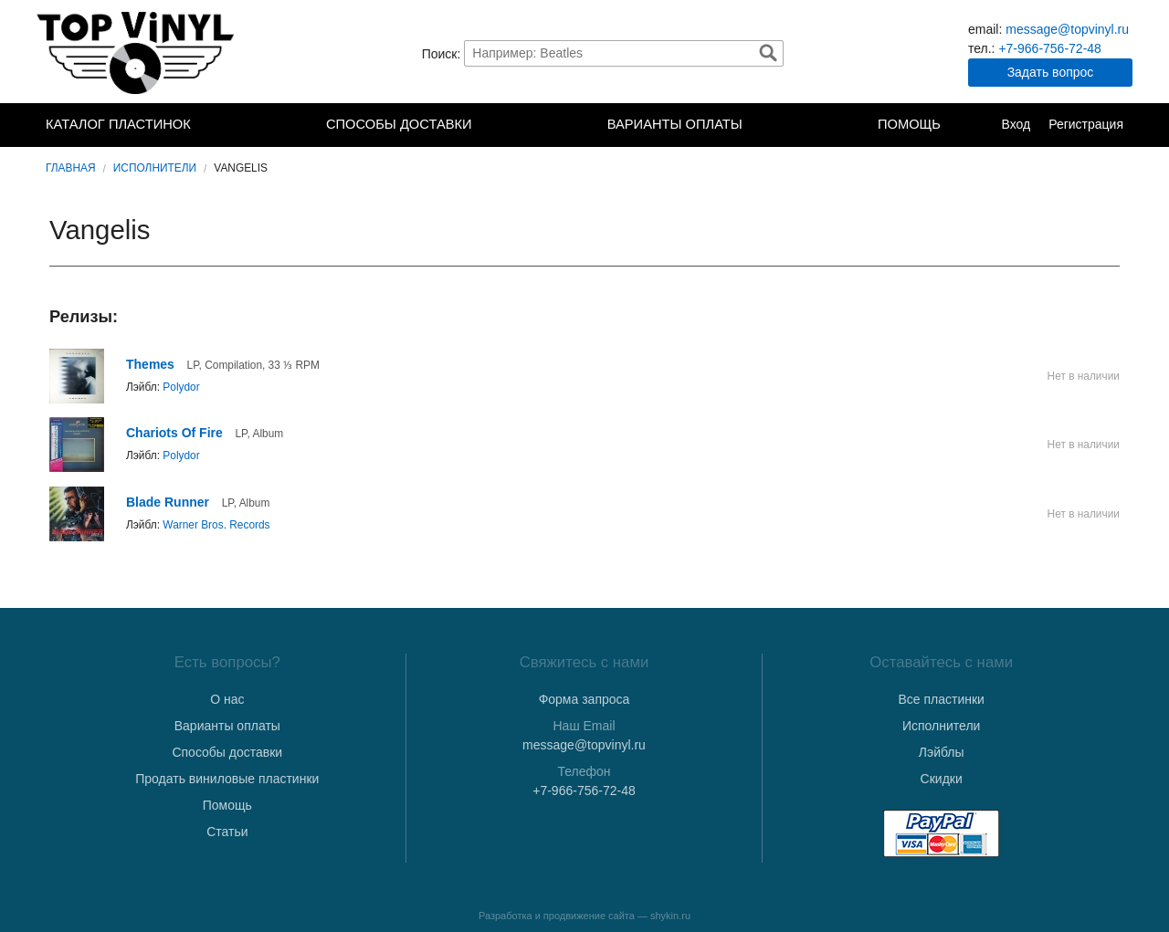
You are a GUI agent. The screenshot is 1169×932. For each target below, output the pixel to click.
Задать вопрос (1050, 72)
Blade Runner (167, 502)
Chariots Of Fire (174, 432)
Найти (768, 53)
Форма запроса (584, 699)
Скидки (942, 778)
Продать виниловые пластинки (227, 778)
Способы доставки (399, 124)
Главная (71, 168)
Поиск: (441, 53)
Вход (1015, 124)
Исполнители (154, 168)
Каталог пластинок (118, 124)
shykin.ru (670, 915)
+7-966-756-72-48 (1049, 48)
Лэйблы (941, 752)
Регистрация (1085, 124)
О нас (227, 699)
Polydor (181, 387)
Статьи (226, 831)
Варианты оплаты (674, 124)
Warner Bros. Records (216, 524)
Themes (150, 364)
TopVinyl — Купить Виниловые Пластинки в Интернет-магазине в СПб (137, 53)
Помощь (909, 124)
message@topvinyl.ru (1067, 29)
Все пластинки (941, 699)
